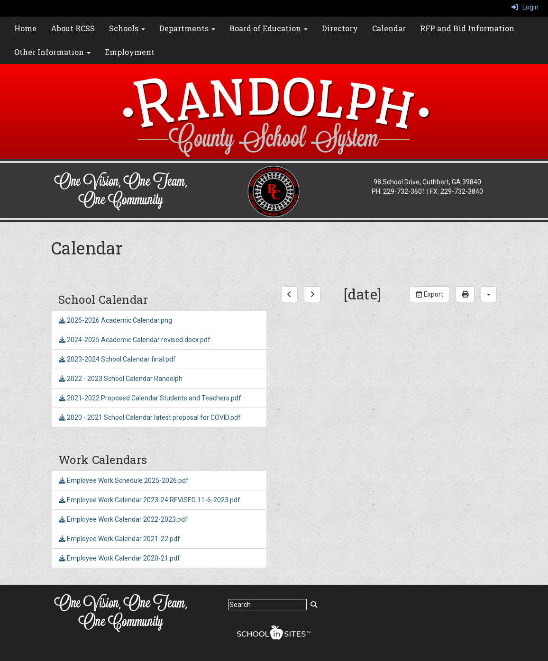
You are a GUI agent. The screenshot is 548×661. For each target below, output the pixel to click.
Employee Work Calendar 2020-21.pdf (119, 558)
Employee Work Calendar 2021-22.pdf (119, 539)
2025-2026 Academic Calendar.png (115, 320)
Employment (130, 52)
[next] (312, 294)
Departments (187, 28)
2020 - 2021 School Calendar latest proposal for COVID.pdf (150, 417)
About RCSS (73, 28)
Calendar (389, 28)
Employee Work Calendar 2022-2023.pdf (123, 519)
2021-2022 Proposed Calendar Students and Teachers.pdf (150, 398)
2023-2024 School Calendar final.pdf (117, 359)
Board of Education (268, 28)
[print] (465, 294)
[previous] (289, 294)
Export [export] (429, 294)
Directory (340, 28)
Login (525, 7)
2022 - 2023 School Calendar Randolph (121, 378)
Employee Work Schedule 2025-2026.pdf (124, 480)
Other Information (52, 52)
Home (25, 28)
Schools (127, 28)
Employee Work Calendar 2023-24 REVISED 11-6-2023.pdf (149, 500)
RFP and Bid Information (467, 28)
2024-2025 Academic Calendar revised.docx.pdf (134, 340)
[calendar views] (489, 294)
